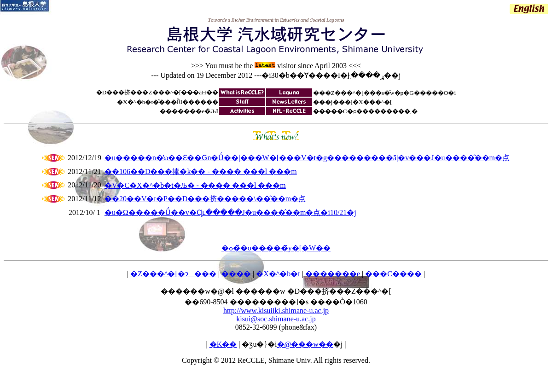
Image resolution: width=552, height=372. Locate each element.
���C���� (393, 274)
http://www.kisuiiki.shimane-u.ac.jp (276, 310)
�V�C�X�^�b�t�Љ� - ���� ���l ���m (195, 185)
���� (236, 274)
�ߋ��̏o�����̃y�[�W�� (276, 248)
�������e (332, 274)
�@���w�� (305, 344)
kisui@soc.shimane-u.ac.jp (275, 319)
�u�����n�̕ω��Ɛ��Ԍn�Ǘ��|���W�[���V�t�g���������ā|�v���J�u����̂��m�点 (307, 158)
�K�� (223, 344)
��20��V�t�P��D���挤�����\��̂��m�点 (205, 199)
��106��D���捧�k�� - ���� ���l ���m (201, 171)
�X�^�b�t (278, 274)
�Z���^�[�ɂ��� (173, 274)
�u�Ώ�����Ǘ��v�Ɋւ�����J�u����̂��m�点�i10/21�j (230, 212)
